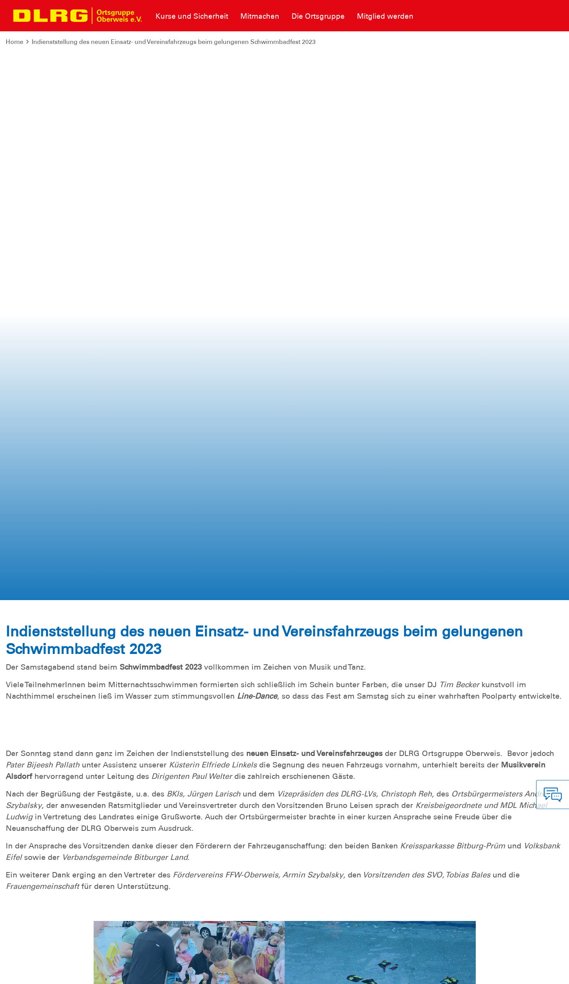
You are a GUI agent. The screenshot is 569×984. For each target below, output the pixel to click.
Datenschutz (65, 972)
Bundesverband (428, 972)
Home (14, 41)
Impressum (25, 972)
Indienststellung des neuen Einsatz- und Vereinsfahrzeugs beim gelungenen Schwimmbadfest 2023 (174, 41)
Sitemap (101, 972)
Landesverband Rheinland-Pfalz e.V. (508, 972)
